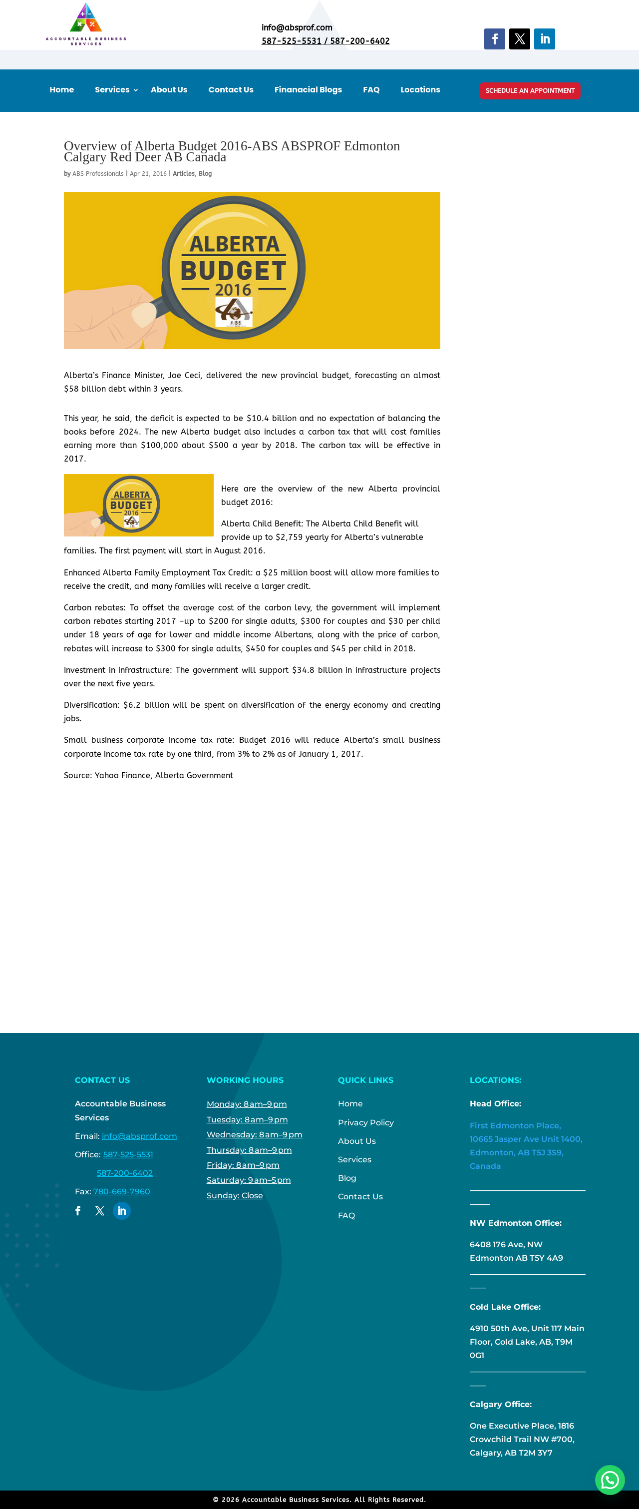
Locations (421, 89)
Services (112, 89)
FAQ (371, 89)
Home (62, 89)
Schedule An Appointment (530, 90)
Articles (184, 173)
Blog (205, 173)
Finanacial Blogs (308, 89)
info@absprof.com (139, 1136)
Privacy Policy (366, 1122)
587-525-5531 (291, 41)
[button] (610, 1480)
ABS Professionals (98, 173)
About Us (169, 89)
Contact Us (231, 89)
